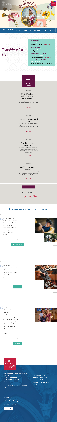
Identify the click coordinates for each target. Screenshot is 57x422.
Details (28, 23)
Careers (6, 381)
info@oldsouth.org (14, 379)
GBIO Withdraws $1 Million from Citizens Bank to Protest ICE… (28, 96)
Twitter (25, 196)
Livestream (46, 44)
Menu (53, 3)
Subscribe (9, 408)
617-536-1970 (7, 379)
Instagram (30, 196)
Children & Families (17, 244)
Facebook (21, 196)
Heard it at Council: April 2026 (28, 120)
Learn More (28, 107)
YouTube (35, 196)
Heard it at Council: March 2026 (28, 144)
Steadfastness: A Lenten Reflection (28, 168)
